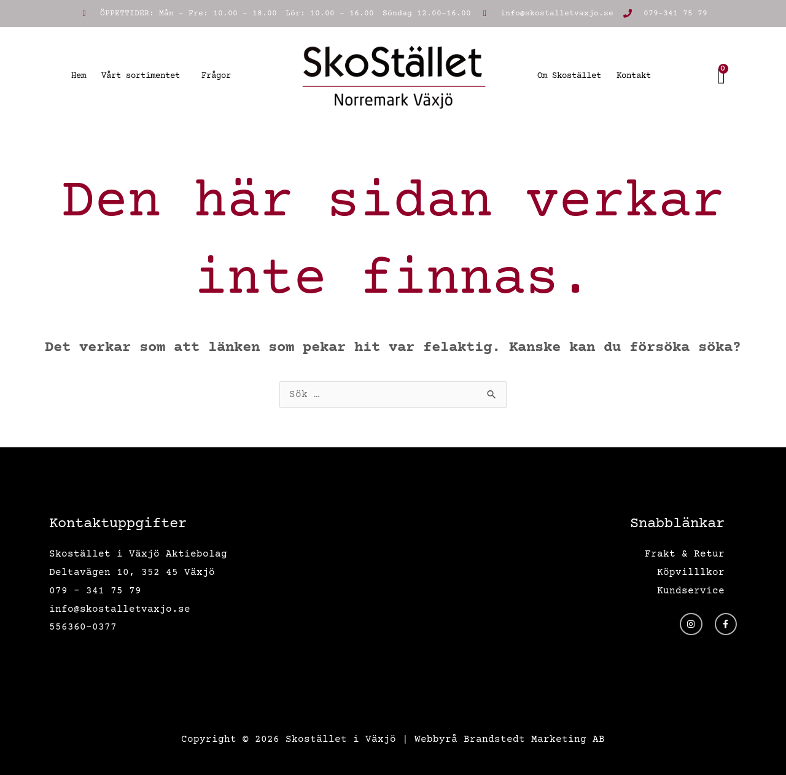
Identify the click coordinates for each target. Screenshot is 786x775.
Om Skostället (569, 76)
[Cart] (722, 76)
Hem (78, 76)
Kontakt (634, 76)
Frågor (216, 76)
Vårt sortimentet (143, 76)
